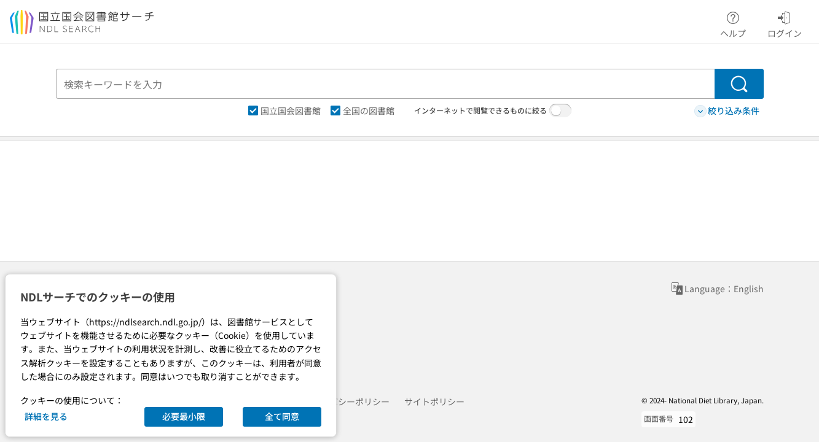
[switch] (560, 110)
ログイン (784, 23)
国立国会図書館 (284, 110)
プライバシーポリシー (347, 401)
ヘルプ (733, 23)
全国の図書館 (362, 110)
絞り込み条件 (726, 110)
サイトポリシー (434, 401)
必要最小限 (183, 416)
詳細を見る (46, 416)
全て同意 (282, 416)
